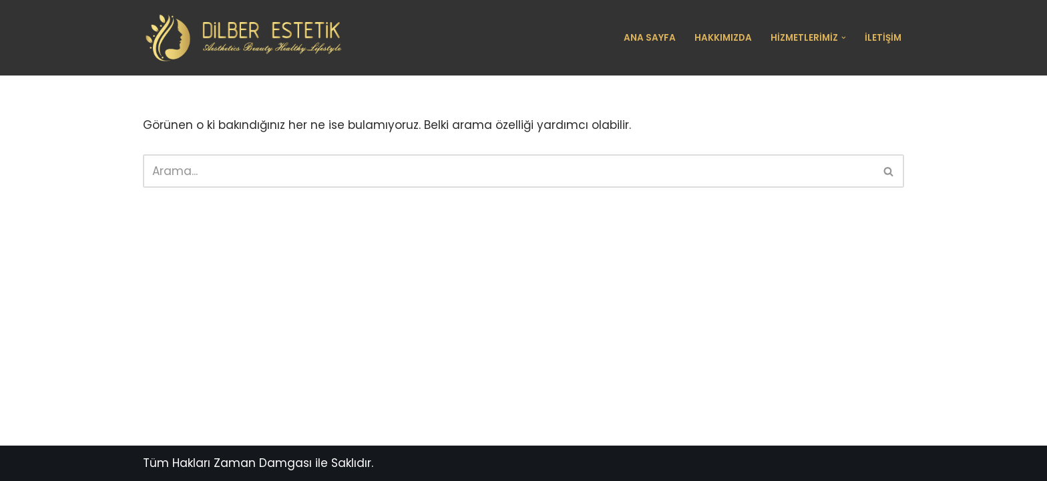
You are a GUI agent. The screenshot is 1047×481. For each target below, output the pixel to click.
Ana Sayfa (650, 37)
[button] (843, 37)
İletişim (883, 37)
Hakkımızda (723, 37)
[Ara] (508, 171)
